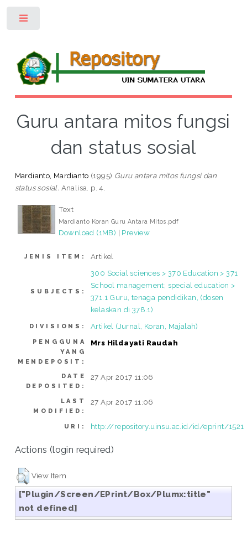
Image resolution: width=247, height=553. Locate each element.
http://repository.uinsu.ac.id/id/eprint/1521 (167, 426)
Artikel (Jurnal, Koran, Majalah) (144, 326)
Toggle (24, 21)
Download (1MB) (88, 232)
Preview (136, 232)
